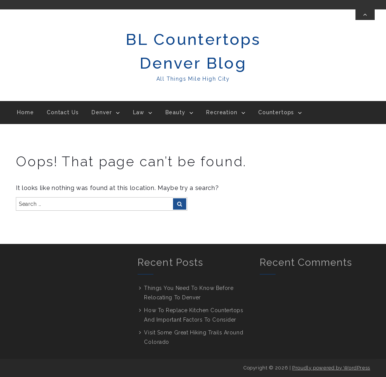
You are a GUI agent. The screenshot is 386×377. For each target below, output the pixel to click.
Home (25, 112)
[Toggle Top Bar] (365, 14)
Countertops (276, 112)
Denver (102, 112)
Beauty (175, 112)
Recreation (221, 112)
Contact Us (62, 112)
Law (139, 112)
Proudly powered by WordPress (331, 368)
